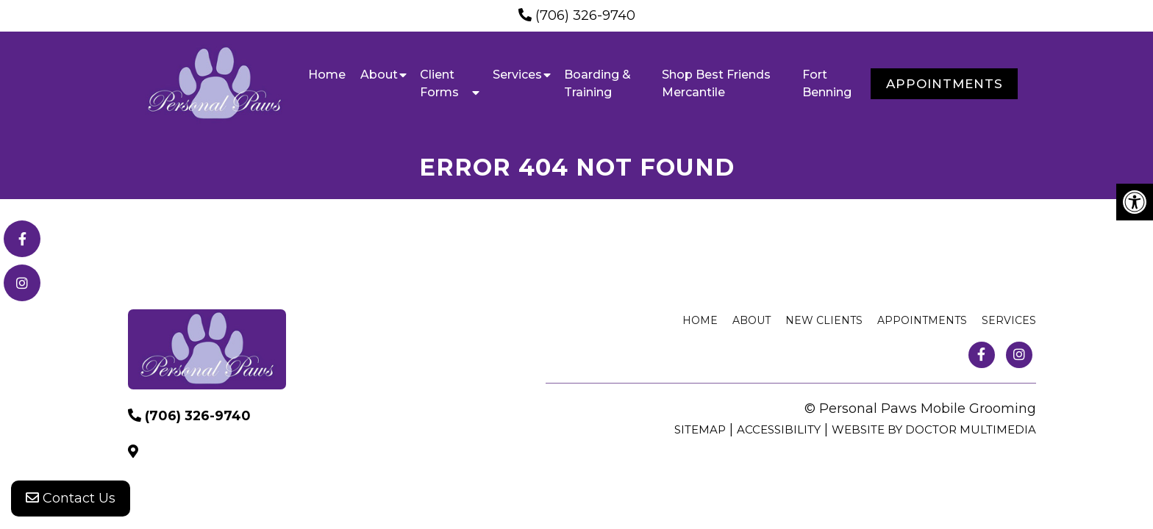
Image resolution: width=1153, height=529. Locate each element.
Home (327, 75)
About (379, 75)
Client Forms (439, 83)
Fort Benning (827, 83)
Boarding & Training (597, 83)
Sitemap (700, 429)
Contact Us (70, 500)
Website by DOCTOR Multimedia (934, 429)
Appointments (944, 83)
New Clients (824, 320)
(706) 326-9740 (585, 15)
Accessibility (779, 429)
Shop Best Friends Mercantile (716, 83)
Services (517, 75)
